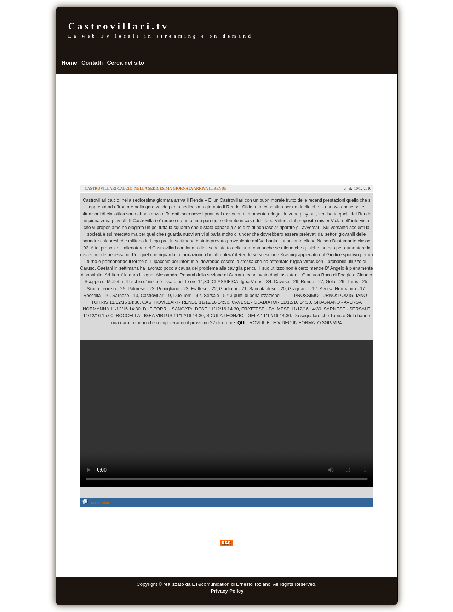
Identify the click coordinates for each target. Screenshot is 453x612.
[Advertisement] (226, 127)
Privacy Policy (227, 591)
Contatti (92, 63)
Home (69, 63)
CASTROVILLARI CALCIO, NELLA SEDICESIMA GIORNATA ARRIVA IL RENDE (155, 188)
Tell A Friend (100, 503)
